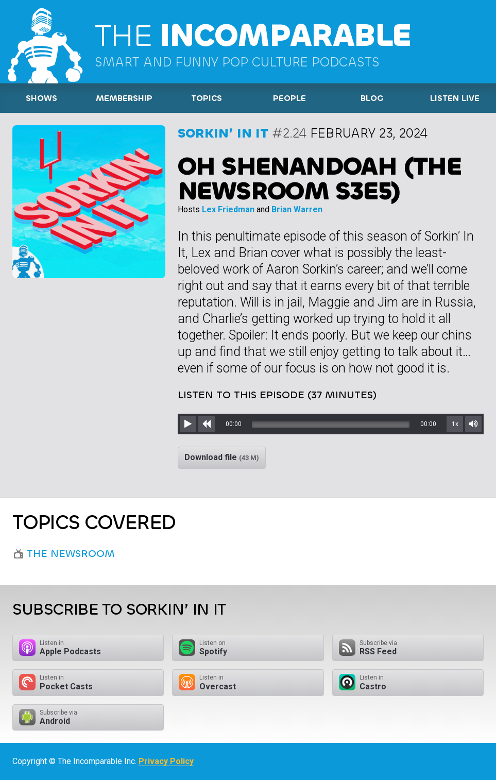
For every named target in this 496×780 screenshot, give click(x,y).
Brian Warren (296, 209)
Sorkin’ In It (223, 133)
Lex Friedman (228, 209)
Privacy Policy (166, 761)
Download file (221, 457)
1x (455, 424)
